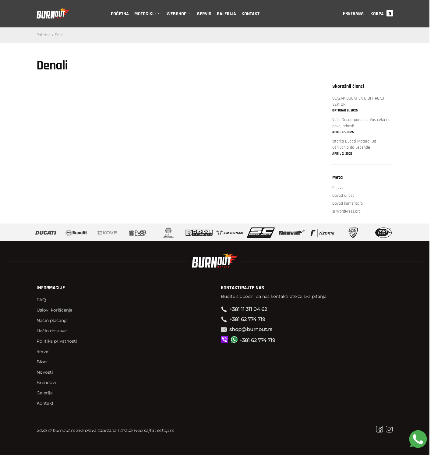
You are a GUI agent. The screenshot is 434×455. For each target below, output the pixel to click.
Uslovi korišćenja (54, 310)
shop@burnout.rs (250, 329)
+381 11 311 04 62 (248, 309)
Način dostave (52, 330)
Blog (42, 362)
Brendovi (46, 382)
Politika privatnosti (57, 341)
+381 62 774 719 (247, 319)
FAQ (41, 299)
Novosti (45, 372)
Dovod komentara (347, 203)
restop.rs (164, 430)
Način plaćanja (52, 320)
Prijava (338, 187)
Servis (43, 351)
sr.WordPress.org (346, 211)
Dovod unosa (343, 195)
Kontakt (45, 403)
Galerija (45, 393)
